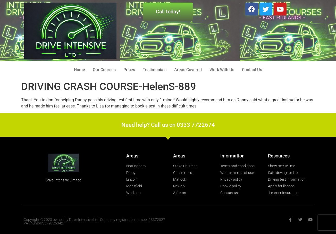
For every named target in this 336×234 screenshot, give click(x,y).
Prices (129, 69)
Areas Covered (188, 69)
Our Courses (104, 69)
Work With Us (221, 69)
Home (79, 69)
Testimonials (154, 69)
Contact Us (252, 69)
